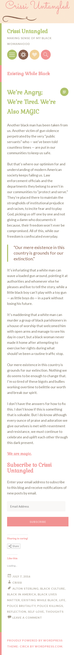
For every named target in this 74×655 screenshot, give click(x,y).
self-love (36, 611)
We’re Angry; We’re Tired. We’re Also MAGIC (31, 102)
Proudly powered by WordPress (35, 640)
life (62, 600)
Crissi (17, 582)
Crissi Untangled (27, 31)
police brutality (21, 606)
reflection (16, 611)
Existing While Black (40, 600)
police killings (50, 606)
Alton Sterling (25, 588)
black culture (52, 588)
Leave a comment (27, 617)
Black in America (21, 594)
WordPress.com (48, 646)
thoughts (55, 611)
